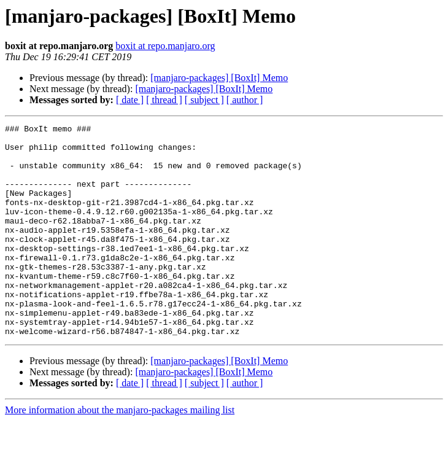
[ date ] (130, 100)
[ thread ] (164, 100)
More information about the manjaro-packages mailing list (119, 452)
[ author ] (244, 100)
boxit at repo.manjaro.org (165, 46)
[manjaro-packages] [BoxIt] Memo (219, 77)
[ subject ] (204, 100)
